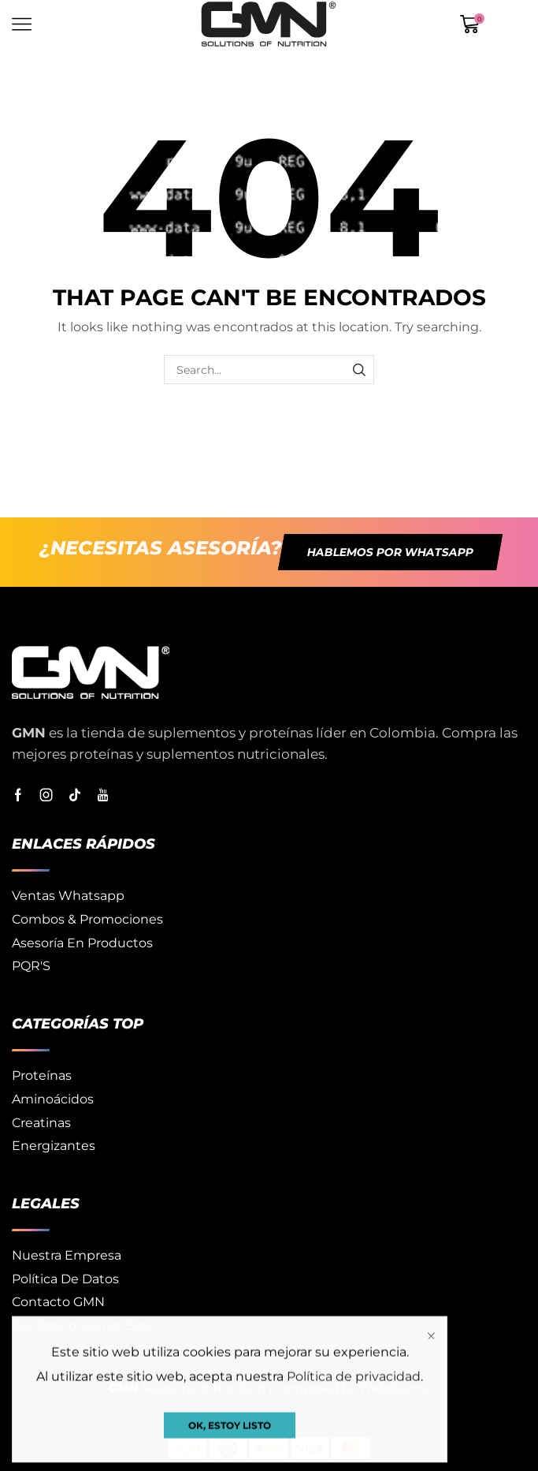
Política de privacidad (354, 1454)
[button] (389, 552)
